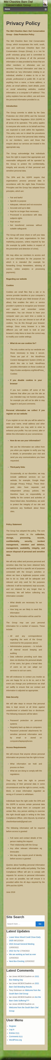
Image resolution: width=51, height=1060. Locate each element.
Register (12, 1026)
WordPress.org (15, 1040)
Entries (14, 1033)
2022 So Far (14, 951)
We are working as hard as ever (22, 954)
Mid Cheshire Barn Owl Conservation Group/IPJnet (28, 1059)
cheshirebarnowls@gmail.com (19, 821)
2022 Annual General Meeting (21, 944)
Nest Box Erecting (16, 961)
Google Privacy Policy (21, 484)
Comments (16, 1036)
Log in (11, 1029)
